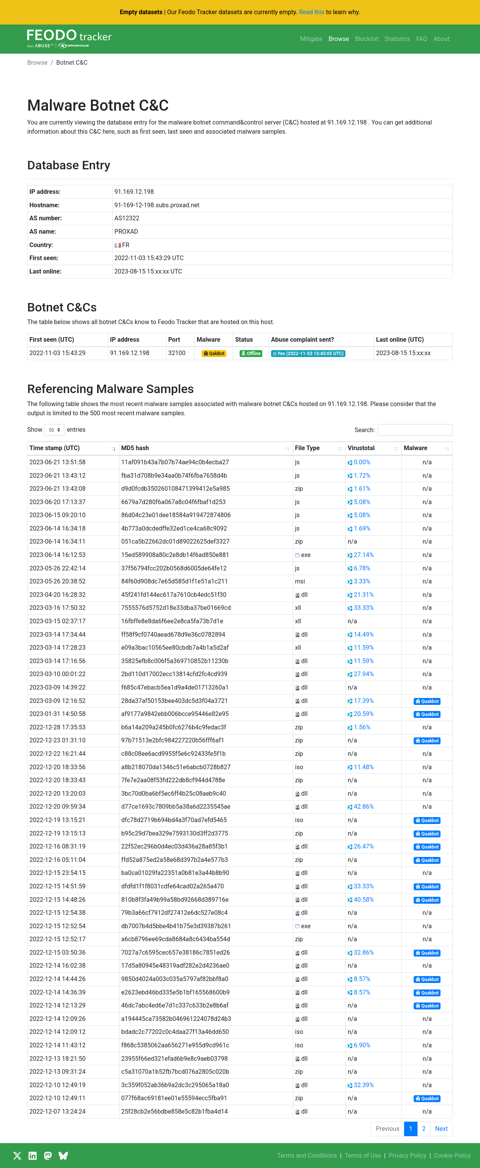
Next (441, 1128)
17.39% (364, 700)
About (441, 39)
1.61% (362, 488)
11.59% (364, 647)
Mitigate (311, 39)
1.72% (362, 475)
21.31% (364, 594)
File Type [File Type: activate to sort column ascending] (307, 448)
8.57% (362, 979)
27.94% (364, 674)
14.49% (364, 634)
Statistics (397, 39)
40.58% (364, 899)
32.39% (364, 1085)
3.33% (362, 581)
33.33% (364, 607)
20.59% (364, 714)
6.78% (362, 568)
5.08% (362, 502)
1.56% (362, 727)
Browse (339, 39)
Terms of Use (363, 1155)
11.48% (364, 767)
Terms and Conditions (307, 1155)
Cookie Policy (452, 1155)
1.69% (362, 528)
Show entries (56, 430)
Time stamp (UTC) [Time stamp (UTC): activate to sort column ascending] (55, 448)
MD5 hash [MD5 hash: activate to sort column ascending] (135, 448)
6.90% (362, 1045)
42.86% (364, 806)
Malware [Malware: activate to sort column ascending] (415, 448)
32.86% (364, 952)
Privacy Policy (408, 1155)
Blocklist (366, 39)
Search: (404, 430)
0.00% (362, 462)
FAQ (421, 39)
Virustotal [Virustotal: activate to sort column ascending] (361, 448)
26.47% (364, 846)
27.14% (364, 555)
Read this (311, 12)
